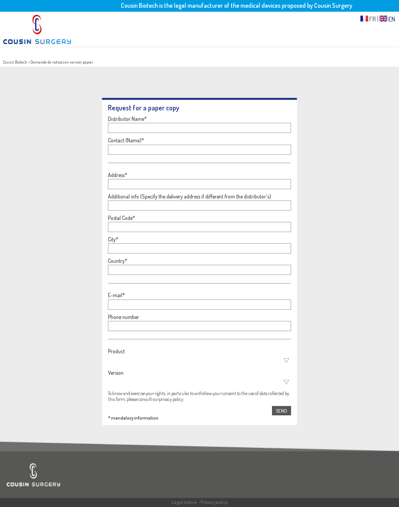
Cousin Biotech (15, 62)
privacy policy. (171, 399)
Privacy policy (214, 502)
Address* (117, 175)
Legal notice (184, 502)
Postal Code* (121, 217)
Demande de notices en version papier (61, 62)
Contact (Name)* (126, 140)
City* (113, 239)
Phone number (123, 317)
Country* (117, 260)
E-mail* (116, 295)
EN (387, 19)
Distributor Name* (127, 118)
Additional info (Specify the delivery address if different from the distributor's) (189, 196)
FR (368, 19)
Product (116, 351)
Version (116, 372)
